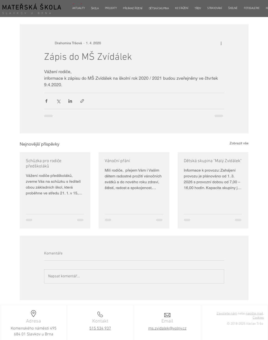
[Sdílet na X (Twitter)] (58, 101)
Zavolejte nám (227, 314)
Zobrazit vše (239, 143)
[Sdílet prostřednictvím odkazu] (82, 101)
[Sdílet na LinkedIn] (70, 101)
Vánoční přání (117, 161)
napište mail (254, 314)
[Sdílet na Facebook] (46, 101)
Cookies (258, 318)
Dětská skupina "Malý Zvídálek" (213, 161)
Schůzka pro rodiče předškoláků (43, 163)
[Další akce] (221, 43)
